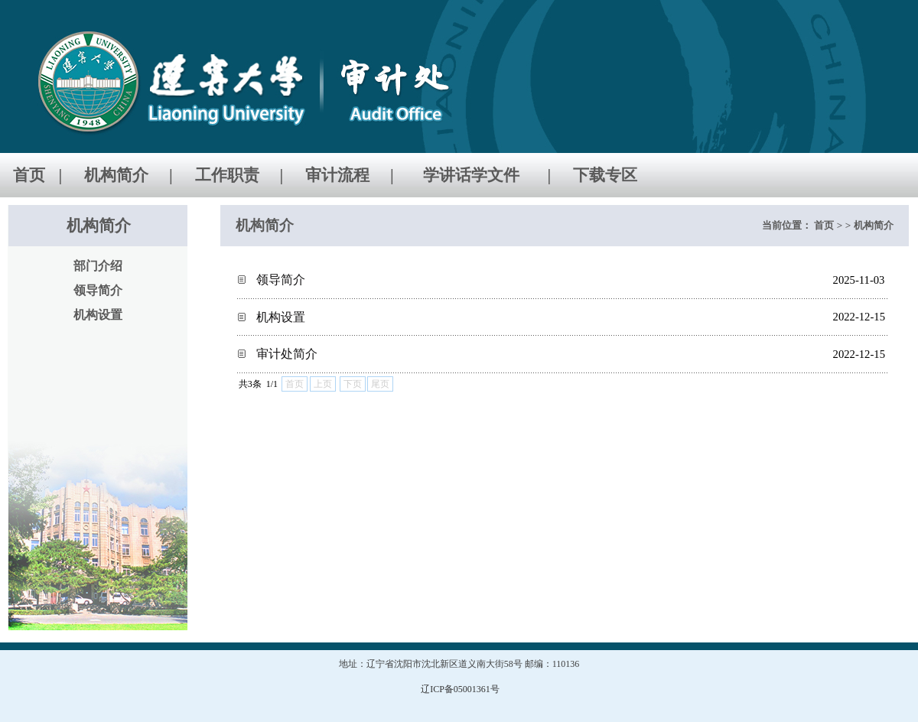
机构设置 (280, 317)
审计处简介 (286, 353)
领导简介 (280, 279)
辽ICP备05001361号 (460, 689)
